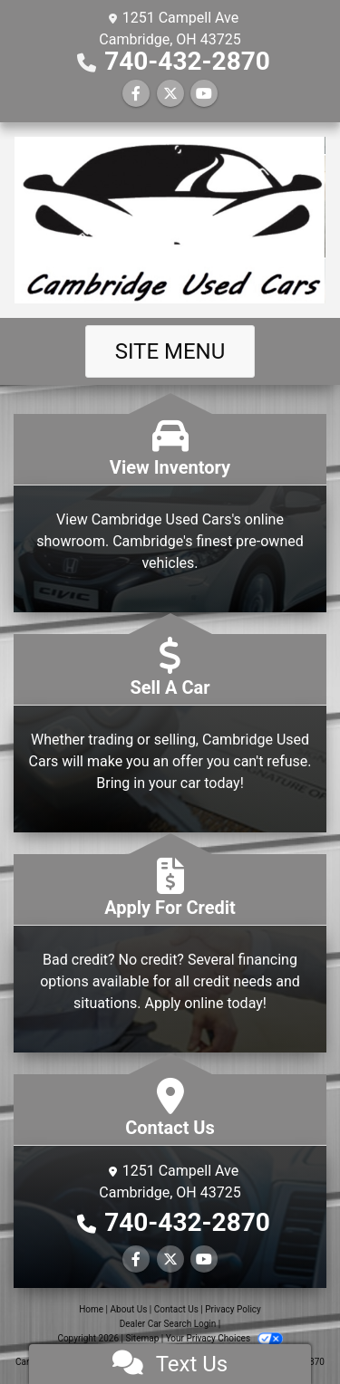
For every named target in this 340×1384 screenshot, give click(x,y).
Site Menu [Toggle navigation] (170, 351)
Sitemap (142, 1338)
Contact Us (176, 1309)
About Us (129, 1309)
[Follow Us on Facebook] (136, 94)
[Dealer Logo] (170, 220)
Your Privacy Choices (224, 1338)
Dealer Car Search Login (168, 1324)
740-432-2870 (187, 61)
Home (91, 1309)
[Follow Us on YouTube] (204, 94)
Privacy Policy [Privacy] (233, 1309)
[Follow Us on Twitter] (170, 94)
